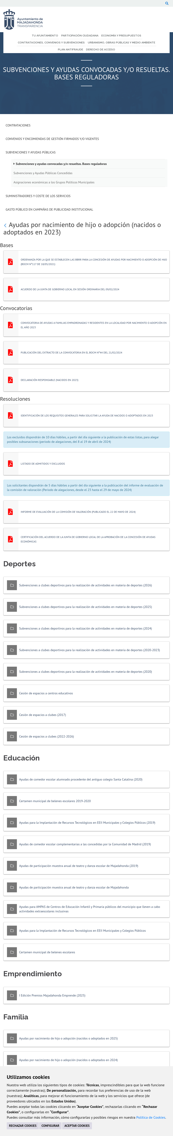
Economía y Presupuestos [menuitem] (121, 35)
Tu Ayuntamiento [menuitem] (45, 35)
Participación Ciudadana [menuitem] (79, 35)
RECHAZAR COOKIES (22, 1126)
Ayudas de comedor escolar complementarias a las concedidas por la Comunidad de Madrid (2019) (85, 844)
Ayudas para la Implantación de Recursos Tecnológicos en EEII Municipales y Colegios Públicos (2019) (87, 823)
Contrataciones (18, 125)
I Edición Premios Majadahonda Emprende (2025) (52, 995)
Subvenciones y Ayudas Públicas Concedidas (43, 173)
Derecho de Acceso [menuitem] (100, 49)
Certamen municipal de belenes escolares (47, 952)
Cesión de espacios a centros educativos (46, 693)
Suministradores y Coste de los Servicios (38, 196)
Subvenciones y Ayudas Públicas (31, 152)
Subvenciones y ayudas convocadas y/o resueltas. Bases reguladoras (61, 164)
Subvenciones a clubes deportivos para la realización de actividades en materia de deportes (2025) (85, 607)
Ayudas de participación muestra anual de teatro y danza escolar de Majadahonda (74, 887)
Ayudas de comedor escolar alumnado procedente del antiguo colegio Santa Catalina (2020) (80, 779)
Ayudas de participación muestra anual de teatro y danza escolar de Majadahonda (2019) (78, 866)
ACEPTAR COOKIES (77, 1126)
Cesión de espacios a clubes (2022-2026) (46, 736)
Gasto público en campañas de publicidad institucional (49, 209)
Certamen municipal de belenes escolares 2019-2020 (55, 801)
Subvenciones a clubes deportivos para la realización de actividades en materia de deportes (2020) (85, 672)
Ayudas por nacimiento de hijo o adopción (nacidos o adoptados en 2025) (68, 1038)
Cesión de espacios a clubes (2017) (42, 715)
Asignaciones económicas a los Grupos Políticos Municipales (54, 182)
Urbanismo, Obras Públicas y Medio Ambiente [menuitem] (121, 42)
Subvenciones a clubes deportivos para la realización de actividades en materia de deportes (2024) (85, 628)
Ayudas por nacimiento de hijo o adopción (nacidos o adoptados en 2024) (68, 1060)
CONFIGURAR (50, 1126)
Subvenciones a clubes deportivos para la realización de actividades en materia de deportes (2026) (85, 585)
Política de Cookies (150, 1117)
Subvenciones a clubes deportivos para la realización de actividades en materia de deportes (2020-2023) (89, 650)
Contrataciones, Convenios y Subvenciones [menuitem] (51, 42)
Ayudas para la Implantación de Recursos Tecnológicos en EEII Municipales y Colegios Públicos (82, 931)
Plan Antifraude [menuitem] (70, 49)
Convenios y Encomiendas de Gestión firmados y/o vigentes (52, 139)
